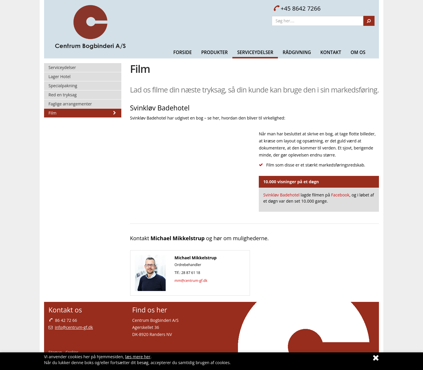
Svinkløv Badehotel (281, 195)
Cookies (72, 352)
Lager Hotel (59, 76)
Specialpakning (62, 85)
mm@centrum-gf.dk (190, 280)
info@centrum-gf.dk (74, 327)
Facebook (340, 195)
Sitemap (55, 352)
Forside (182, 52)
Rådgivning (297, 52)
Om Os (357, 52)
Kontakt (330, 52)
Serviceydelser (255, 52)
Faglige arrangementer (70, 104)
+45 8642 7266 (296, 8)
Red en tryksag (62, 94)
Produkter (214, 52)
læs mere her (137, 356)
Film (82, 113)
